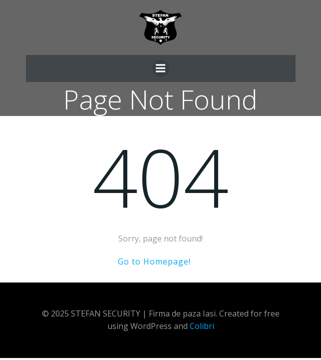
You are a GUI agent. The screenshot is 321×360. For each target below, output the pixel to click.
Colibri (202, 326)
